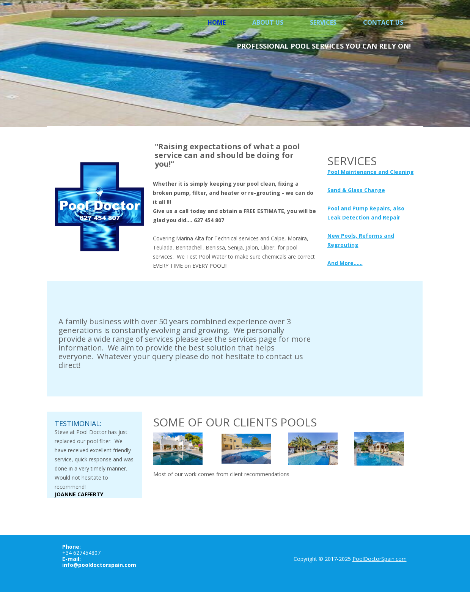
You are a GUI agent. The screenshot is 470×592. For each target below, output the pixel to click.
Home (216, 22)
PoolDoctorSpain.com (379, 558)
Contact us (383, 22)
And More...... (345, 263)
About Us (267, 22)
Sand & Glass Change (356, 190)
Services (323, 22)
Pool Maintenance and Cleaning (370, 171)
